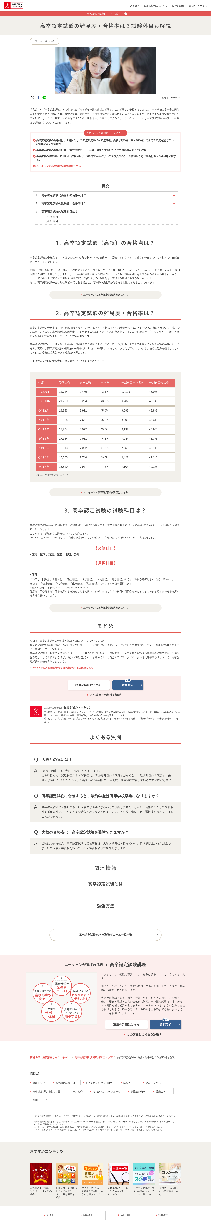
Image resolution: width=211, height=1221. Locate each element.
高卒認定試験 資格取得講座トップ (94, 1057)
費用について (40, 1100)
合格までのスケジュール (106, 1091)
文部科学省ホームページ (57, 475)
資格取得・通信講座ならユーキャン (50, 1057)
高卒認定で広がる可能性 (99, 1083)
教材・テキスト (154, 1083)
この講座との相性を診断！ (107, 695)
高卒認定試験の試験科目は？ (59, 211)
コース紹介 (76, 1091)
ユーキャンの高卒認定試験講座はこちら (58, 166)
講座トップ (39, 1083)
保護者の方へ (138, 1091)
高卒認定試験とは (65, 1083)
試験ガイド (129, 1083)
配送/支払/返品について (155, 5)
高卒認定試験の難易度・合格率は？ (63, 203)
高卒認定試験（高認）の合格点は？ (63, 195)
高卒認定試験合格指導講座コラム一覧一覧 (105, 934)
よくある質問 (132, 5)
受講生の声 (162, 1091)
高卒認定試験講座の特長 (46, 1091)
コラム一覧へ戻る (45, 41)
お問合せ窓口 (178, 5)
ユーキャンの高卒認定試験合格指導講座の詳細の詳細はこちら (62, 667)
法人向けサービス (198, 5)
